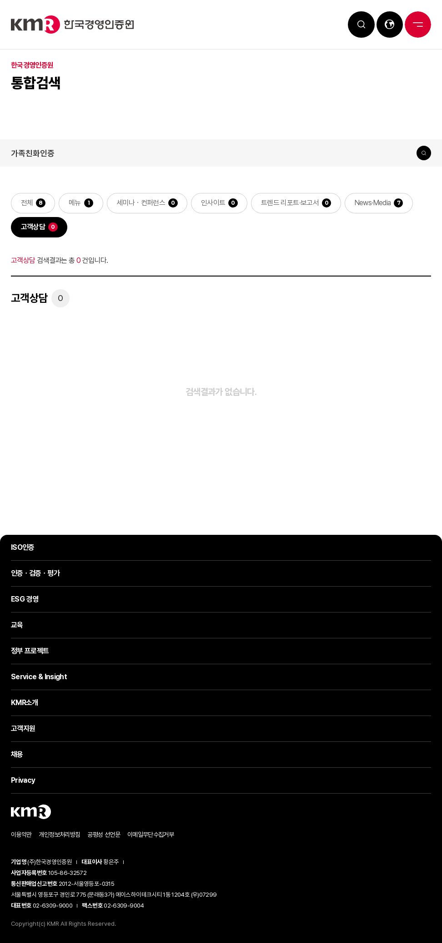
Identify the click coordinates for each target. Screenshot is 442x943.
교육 (17, 625)
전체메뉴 (417, 24)
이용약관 (21, 835)
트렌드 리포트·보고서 (297, 202)
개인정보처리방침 (59, 835)
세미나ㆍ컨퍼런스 (147, 202)
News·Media (380, 202)
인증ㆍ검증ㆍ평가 (35, 573)
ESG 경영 (24, 599)
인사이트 (219, 202)
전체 (33, 202)
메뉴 (81, 202)
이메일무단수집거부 (150, 835)
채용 (17, 754)
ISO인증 (23, 547)
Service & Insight (39, 677)
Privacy (23, 780)
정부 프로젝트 (30, 651)
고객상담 (39, 227)
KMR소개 (24, 703)
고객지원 (23, 729)
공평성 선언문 (103, 835)
